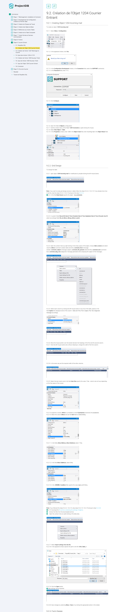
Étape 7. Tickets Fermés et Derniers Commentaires (23, 36)
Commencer (14, 14)
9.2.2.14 (81, 193)
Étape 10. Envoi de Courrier (20, 69)
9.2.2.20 (98, 508)
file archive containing (65, 510)
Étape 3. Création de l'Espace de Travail (24, 24)
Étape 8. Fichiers (18, 40)
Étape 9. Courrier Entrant (20, 42)
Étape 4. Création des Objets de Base (23, 27)
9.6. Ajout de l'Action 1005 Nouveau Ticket (27, 61)
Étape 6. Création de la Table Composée (24, 32)
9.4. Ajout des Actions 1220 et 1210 (25, 55)
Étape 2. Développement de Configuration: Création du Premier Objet (24, 20)
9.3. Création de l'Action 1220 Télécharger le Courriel (27, 51)
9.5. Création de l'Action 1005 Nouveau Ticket (28, 58)
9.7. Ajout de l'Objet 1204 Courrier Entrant (27, 63)
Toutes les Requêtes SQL (20, 74)
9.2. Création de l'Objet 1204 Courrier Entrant (27, 48)
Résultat (16, 72)
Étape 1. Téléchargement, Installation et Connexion (27, 17)
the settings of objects (77, 510)
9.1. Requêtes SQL (21, 45)
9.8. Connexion (20, 66)
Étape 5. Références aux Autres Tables (23, 30)
